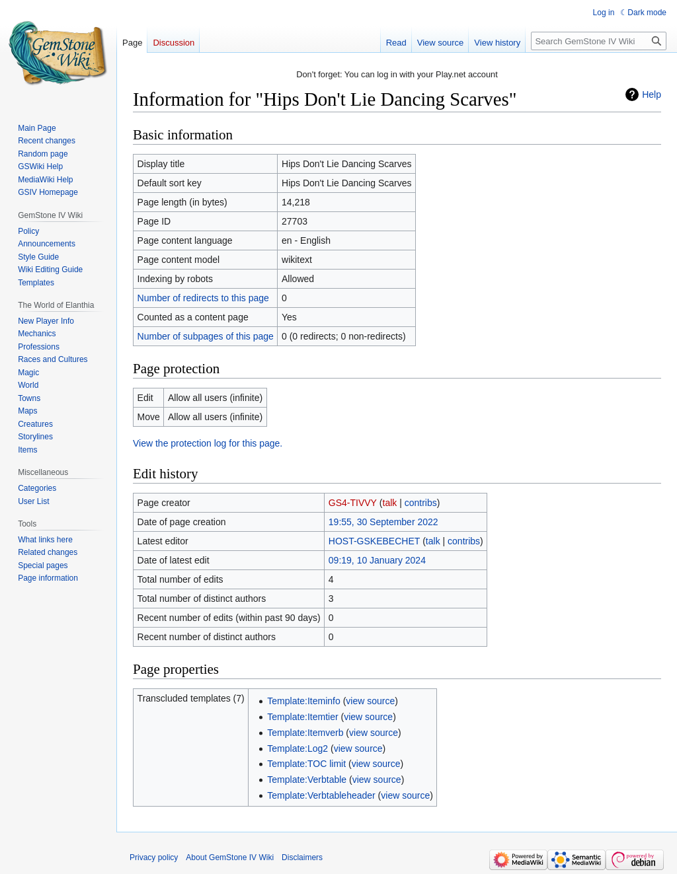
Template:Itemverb (305, 732)
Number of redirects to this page (203, 298)
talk (390, 502)
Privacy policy (154, 857)
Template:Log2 (297, 748)
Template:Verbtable (306, 779)
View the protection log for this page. (207, 443)
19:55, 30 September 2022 (383, 522)
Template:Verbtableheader (321, 795)
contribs (421, 502)
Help (651, 94)
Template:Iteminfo (303, 701)
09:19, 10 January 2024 (377, 560)
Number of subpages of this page (206, 336)
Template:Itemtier (302, 716)
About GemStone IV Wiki (230, 857)
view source (370, 701)
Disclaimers (302, 857)
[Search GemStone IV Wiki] (598, 41)
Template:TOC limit (306, 763)
